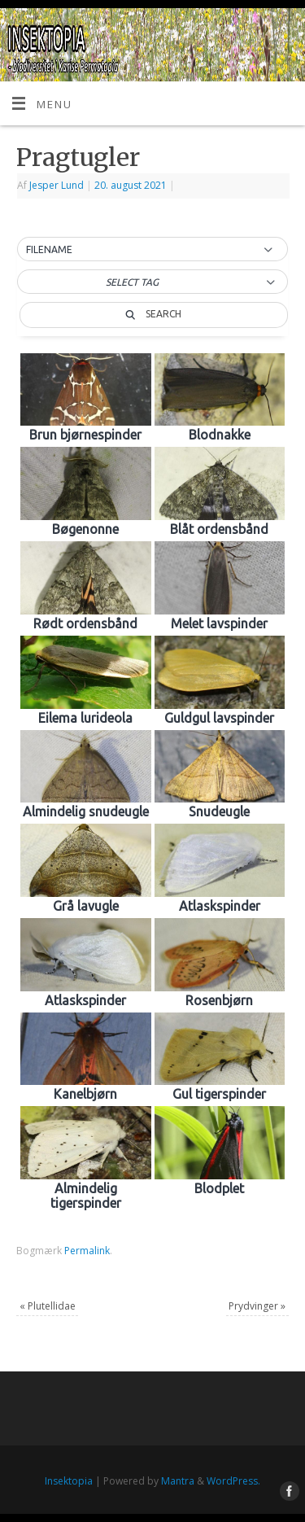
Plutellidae (48, 1306)
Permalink (87, 1250)
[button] (152, 250)
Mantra (177, 1481)
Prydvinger (257, 1306)
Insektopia (69, 1481)
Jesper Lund (56, 185)
